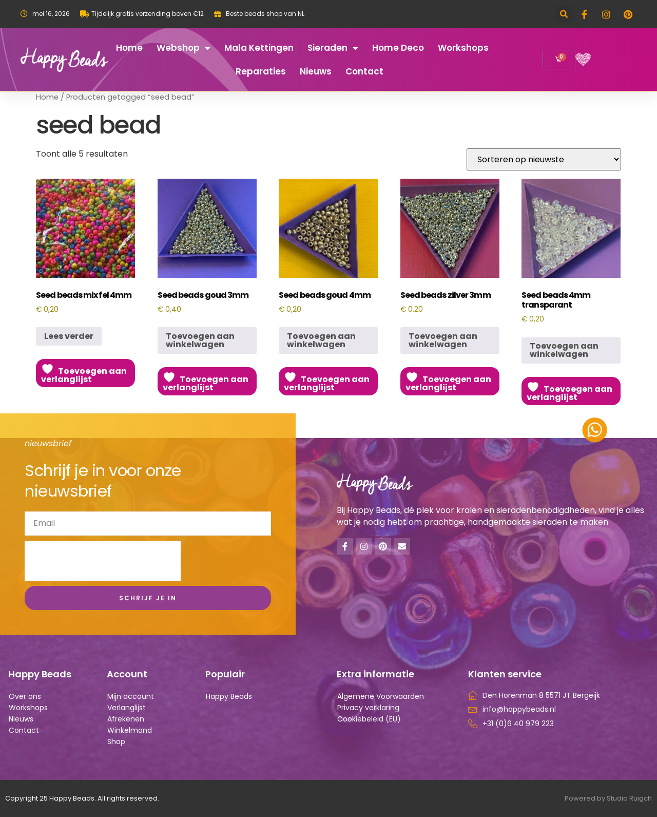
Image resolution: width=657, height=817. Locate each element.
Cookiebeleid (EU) (369, 719)
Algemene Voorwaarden (380, 696)
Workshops (463, 48)
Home (129, 48)
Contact (364, 71)
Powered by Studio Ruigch (608, 798)
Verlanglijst (126, 707)
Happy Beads (229, 696)
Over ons (25, 696)
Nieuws (316, 71)
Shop (116, 741)
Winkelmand (129, 730)
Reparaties (261, 71)
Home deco (398, 48)
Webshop (183, 48)
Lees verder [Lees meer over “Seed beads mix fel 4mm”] (68, 336)
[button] (564, 14)
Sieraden (332, 48)
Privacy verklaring (368, 707)
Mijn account (130, 696)
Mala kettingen (259, 48)
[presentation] (103, 561)
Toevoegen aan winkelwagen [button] (200, 340)
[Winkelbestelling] (544, 159)
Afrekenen (125, 719)
